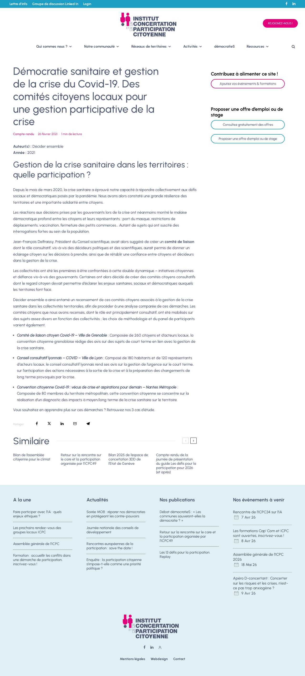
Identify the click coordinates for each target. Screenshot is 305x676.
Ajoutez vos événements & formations (248, 84)
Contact (179, 659)
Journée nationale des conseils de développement (112, 530)
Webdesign (159, 659)
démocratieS (224, 46)
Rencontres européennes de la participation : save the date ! (109, 549)
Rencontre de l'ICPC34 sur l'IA (257, 512)
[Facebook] (286, 4)
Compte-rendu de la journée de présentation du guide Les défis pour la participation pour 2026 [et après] (176, 463)
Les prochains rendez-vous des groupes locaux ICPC (37, 530)
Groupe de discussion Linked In (55, 4)
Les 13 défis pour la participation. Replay (185, 557)
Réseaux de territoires (149, 46)
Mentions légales (132, 659)
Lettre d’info (18, 4)
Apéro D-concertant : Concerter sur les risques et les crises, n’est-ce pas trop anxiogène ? (260, 583)
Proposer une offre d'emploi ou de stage (248, 139)
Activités (190, 46)
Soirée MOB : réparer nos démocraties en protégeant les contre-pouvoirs (115, 514)
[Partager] (37, 423)
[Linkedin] (294, 4)
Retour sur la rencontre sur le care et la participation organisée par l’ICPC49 (81, 459)
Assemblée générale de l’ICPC (36, 547)
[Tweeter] (49, 423)
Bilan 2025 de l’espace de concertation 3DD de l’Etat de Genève (128, 459)
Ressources (255, 46)
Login (87, 4)
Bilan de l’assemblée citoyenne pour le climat (31, 457)
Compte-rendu (23, 134)
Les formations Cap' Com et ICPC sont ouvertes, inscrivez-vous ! (261, 533)
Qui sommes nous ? (51, 46)
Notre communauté (99, 46)
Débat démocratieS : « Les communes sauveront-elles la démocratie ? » (182, 516)
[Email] (75, 423)
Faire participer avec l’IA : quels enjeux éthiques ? (37, 514)
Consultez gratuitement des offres (248, 125)
